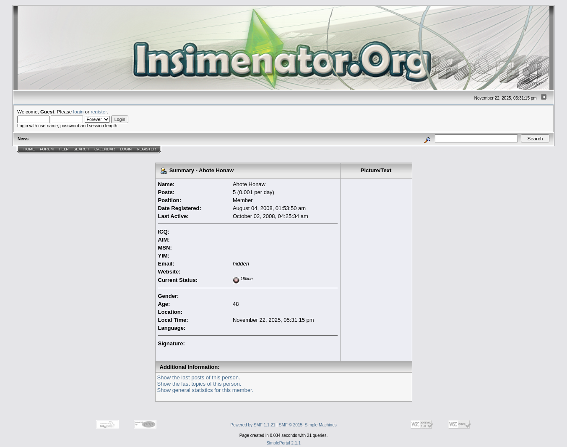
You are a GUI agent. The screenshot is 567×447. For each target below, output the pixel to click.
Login (126, 149)
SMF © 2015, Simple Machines (308, 425)
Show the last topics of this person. (199, 384)
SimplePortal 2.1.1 (283, 443)
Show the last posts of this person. (198, 377)
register (99, 111)
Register (146, 149)
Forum (47, 149)
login (78, 111)
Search (82, 149)
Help (64, 149)
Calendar (104, 149)
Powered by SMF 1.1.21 (252, 425)
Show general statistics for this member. (205, 390)
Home (29, 149)
